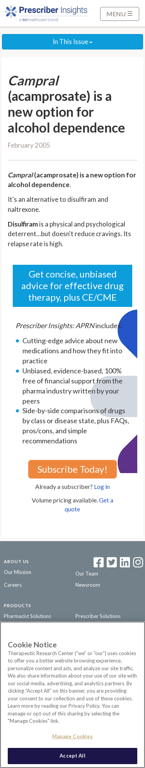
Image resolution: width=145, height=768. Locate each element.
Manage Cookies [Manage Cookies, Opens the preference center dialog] (72, 736)
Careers (13, 585)
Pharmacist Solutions (27, 616)
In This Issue (72, 41)
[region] (72, 695)
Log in (102, 486)
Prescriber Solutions (98, 616)
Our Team (86, 573)
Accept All (72, 756)
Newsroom (87, 585)
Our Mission (17, 572)
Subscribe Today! (72, 469)
